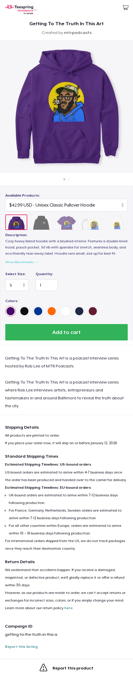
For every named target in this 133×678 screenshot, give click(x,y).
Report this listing (21, 647)
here (68, 608)
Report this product (66, 669)
